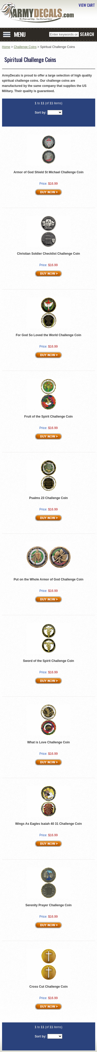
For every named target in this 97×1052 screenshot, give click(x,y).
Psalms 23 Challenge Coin (48, 498)
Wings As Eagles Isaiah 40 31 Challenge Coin (48, 824)
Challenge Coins (25, 47)
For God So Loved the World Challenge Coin (48, 335)
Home (6, 47)
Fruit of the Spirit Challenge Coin (48, 416)
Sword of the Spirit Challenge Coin (48, 661)
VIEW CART (87, 5)
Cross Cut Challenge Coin (48, 986)
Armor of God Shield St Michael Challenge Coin (48, 172)
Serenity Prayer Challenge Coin (48, 905)
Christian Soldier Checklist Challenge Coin (48, 253)
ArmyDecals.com (39, 12)
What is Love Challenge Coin (48, 742)
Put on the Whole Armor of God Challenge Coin (49, 579)
